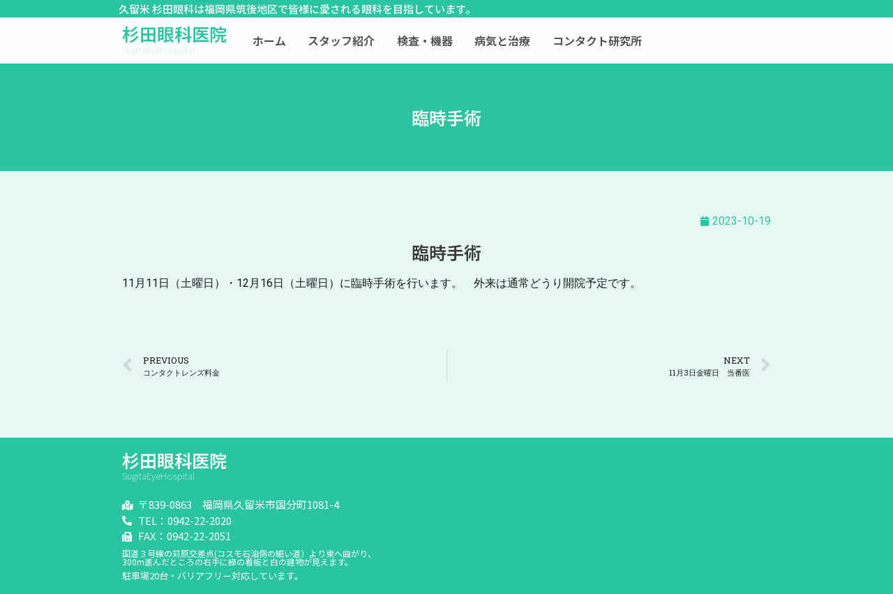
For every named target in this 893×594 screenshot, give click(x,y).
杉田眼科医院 (174, 33)
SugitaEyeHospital (158, 49)
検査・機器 (425, 40)
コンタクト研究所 (597, 40)
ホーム (269, 40)
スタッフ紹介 (341, 40)
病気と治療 (502, 40)
